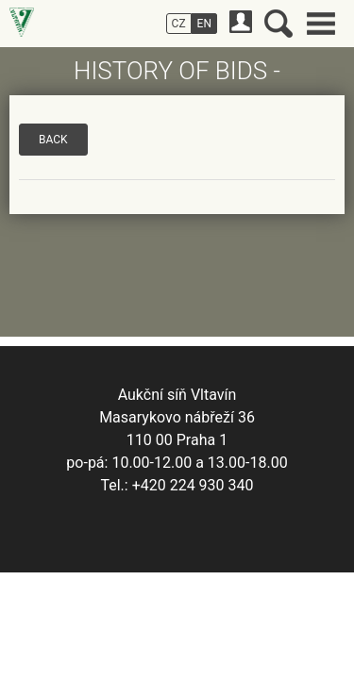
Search (278, 23)
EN (204, 23)
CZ (179, 23)
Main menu (321, 23)
